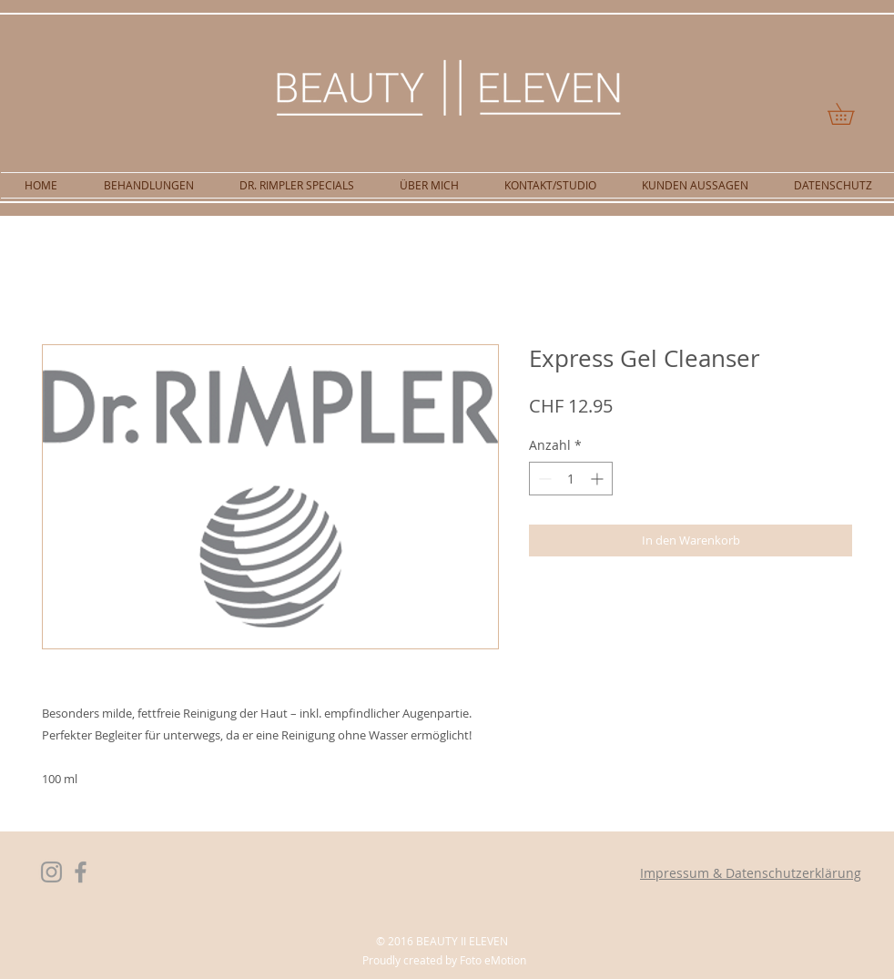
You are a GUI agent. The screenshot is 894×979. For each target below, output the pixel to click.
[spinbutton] (570, 479)
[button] (851, 114)
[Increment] (598, 479)
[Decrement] (543, 479)
